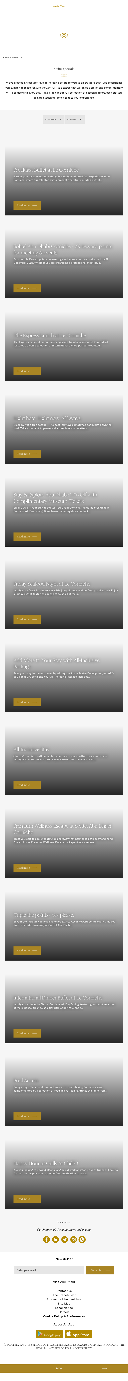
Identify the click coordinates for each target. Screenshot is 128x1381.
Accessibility (82, 1348)
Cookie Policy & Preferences (64, 1316)
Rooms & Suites (43, 6)
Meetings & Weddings (109, 6)
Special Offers (59, 6)
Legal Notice (64, 1308)
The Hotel (12, 6)
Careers (64, 1312)
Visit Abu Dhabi (64, 1282)
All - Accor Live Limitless (64, 1299)
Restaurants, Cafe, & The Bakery (82, 6)
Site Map (64, 1303)
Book (59, 1368)
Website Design (60, 1348)
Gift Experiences (27, 6)
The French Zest (64, 1295)
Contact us (64, 1291)
